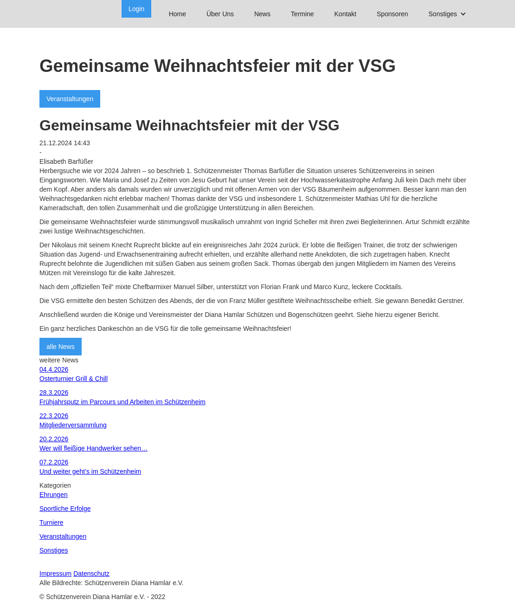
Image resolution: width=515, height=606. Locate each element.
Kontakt (345, 14)
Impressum (55, 573)
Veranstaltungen (69, 99)
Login (136, 9)
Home (177, 14)
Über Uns (220, 14)
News (262, 14)
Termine (302, 14)
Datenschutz (91, 573)
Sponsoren (392, 14)
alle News (60, 346)
